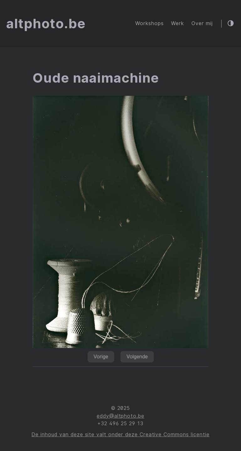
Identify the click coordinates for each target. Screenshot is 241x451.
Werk (177, 23)
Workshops (149, 23)
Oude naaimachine (96, 78)
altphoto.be (46, 23)
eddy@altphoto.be (120, 416)
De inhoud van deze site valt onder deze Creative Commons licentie (120, 434)
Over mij (202, 23)
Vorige (101, 357)
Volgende (137, 357)
